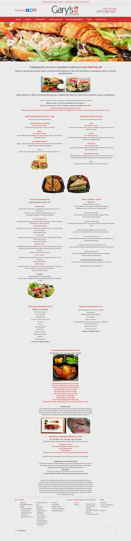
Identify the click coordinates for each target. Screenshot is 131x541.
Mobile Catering (57, 506)
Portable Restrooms (92, 514)
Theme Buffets (41, 517)
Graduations (55, 504)
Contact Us (101, 19)
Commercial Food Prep (41, 503)
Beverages (40, 19)
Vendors (88, 512)
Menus (28, 19)
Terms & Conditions (107, 504)
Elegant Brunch (41, 510)
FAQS (89, 19)
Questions (104, 502)
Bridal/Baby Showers (26, 504)
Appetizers (23, 502)
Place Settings (90, 506)
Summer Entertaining (58, 508)
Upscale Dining (25, 510)
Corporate (39, 506)
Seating (88, 508)
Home (18, 19)
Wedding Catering (57, 510)
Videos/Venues (55, 19)
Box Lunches (41, 515)
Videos (76, 502)
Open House (40, 519)
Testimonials (105, 506)
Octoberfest (24, 515)
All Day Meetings (42, 521)
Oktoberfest (40, 525)
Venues (76, 504)
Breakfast (40, 508)
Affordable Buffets (26, 508)
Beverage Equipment (92, 510)
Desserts (54, 502)
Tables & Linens (91, 504)
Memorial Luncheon (27, 517)
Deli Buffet (40, 512)
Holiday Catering (26, 512)
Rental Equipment (75, 19)
